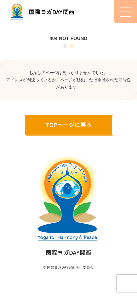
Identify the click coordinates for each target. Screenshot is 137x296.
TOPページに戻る (69, 124)
